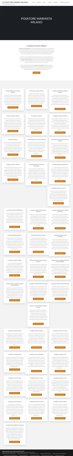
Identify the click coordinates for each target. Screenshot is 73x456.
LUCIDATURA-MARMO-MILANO (15, 425)
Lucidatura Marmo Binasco (15, 235)
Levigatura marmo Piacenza (36, 401)
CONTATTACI (36, 72)
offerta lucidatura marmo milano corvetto (38, 260)
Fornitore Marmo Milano (12, 116)
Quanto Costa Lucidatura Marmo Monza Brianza (14, 284)
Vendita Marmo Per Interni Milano (36, 139)
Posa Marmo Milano (36, 116)
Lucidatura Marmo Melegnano (15, 210)
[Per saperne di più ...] (13, 108)
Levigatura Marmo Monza (36, 330)
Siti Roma (33, 452)
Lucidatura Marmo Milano (16, 2)
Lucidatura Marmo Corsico (58, 188)
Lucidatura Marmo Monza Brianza (60, 283)
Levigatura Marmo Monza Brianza (38, 283)
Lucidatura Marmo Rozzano (38, 235)
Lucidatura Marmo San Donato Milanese (38, 210)
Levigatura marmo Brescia (15, 401)
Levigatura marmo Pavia (14, 378)
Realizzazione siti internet (15, 452)
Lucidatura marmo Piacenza (60, 330)
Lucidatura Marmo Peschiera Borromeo (36, 165)
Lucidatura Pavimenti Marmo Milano (60, 91)
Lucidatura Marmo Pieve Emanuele (60, 235)
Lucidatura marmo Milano (14, 354)
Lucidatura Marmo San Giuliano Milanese (60, 210)
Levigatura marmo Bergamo (36, 354)
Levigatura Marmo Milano (13, 164)
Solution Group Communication (25, 452)
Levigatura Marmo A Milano (60, 116)
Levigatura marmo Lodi (60, 354)
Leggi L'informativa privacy (7, 451)
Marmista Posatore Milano (36, 91)
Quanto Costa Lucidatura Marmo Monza (38, 306)
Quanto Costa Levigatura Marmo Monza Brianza (60, 260)
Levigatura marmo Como (36, 378)
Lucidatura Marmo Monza (14, 330)
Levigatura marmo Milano (60, 401)
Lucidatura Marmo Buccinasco (60, 164)
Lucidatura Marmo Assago (15, 260)
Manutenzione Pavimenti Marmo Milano (60, 140)
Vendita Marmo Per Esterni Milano (13, 91)
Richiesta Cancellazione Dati (18, 451)
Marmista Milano (12, 139)
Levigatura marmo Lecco (60, 378)
